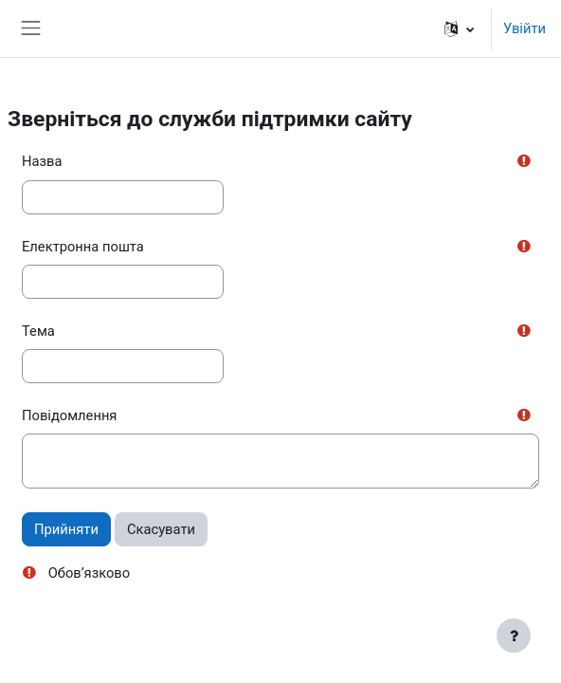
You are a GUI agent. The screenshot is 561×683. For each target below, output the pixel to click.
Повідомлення (69, 415)
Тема (38, 331)
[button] (459, 28)
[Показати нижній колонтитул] (514, 635)
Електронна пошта (83, 246)
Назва (42, 161)
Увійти (524, 28)
